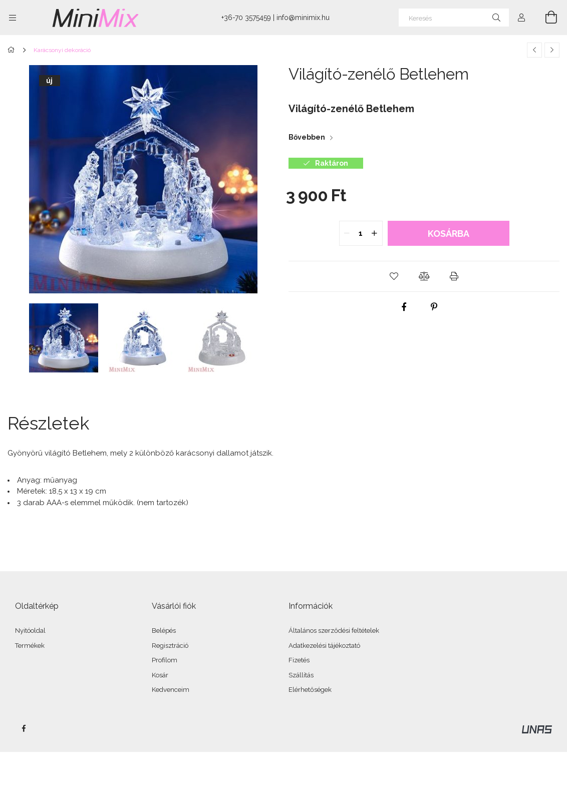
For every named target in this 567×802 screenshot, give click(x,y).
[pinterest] (434, 306)
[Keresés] (454, 18)
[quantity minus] (347, 233)
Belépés (164, 630)
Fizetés (299, 660)
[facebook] (404, 306)
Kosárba (448, 233)
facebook (23, 728)
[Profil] (521, 18)
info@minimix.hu (303, 18)
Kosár (160, 675)
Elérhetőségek (310, 689)
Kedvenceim (170, 689)
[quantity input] (361, 233)
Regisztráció (170, 645)
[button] (394, 276)
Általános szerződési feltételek (334, 630)
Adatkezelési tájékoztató (324, 645)
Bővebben (307, 137)
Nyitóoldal (30, 630)
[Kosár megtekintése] (545, 18)
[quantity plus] (374, 233)
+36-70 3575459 (246, 18)
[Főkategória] (13, 50)
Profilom (164, 660)
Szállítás (301, 675)
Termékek (30, 645)
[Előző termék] (534, 50)
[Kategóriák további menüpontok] (12, 18)
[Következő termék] (551, 50)
